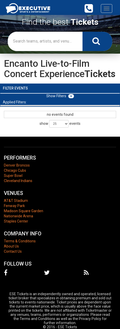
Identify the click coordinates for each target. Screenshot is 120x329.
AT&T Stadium (16, 201)
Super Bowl (13, 176)
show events (60, 124)
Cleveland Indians (18, 181)
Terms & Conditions (20, 241)
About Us (11, 246)
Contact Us (13, 251)
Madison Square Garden (23, 211)
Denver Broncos (17, 165)
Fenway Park (14, 206)
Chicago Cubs (15, 170)
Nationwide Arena (18, 216)
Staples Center (16, 221)
